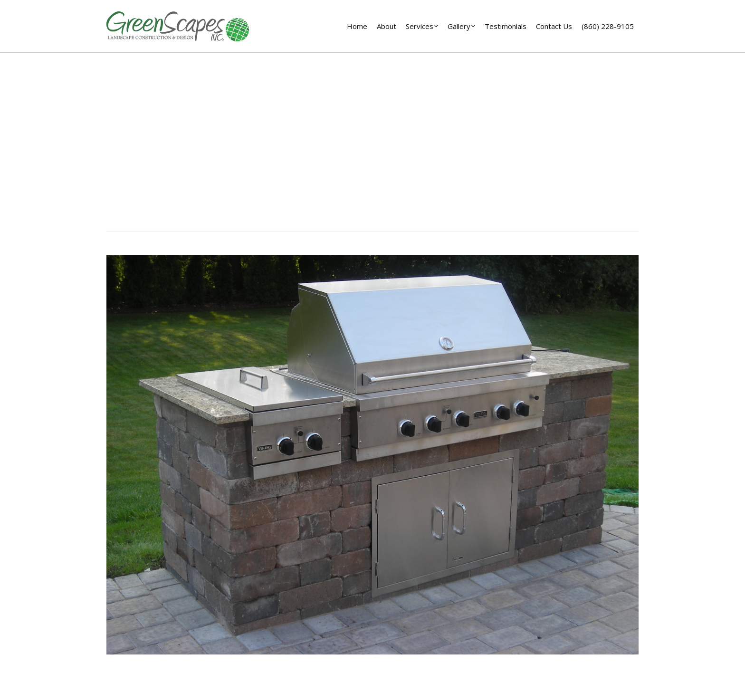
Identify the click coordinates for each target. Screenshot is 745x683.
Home (353, 160)
